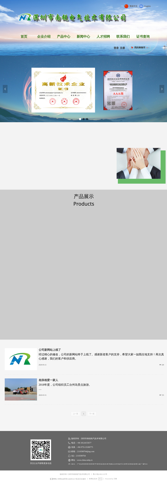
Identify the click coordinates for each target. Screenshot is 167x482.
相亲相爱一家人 (48, 380)
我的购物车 (139, 47)
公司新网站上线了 (50, 349)
